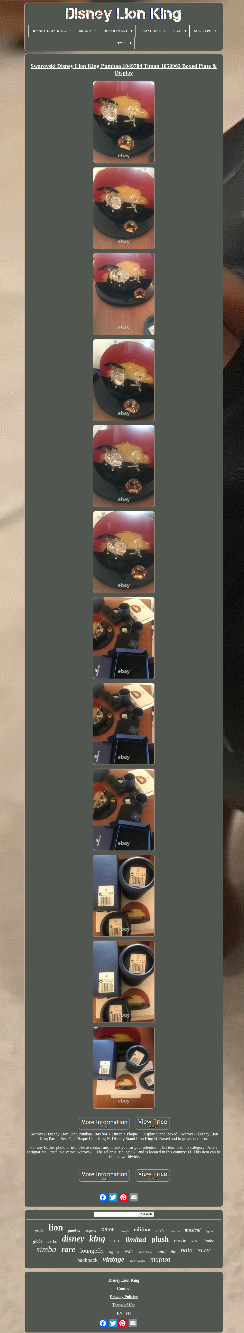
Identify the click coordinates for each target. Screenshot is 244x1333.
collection (174, 1231)
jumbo (208, 1240)
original (90, 1231)
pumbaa (74, 1231)
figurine (114, 1252)
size (194, 1240)
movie (180, 1240)
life (173, 1252)
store (115, 1240)
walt (129, 1251)
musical (193, 1230)
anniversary (145, 1252)
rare (68, 1249)
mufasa (160, 1259)
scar (204, 1249)
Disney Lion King (123, 1280)
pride (39, 1230)
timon (108, 1229)
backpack (87, 1260)
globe (37, 1241)
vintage (113, 1259)
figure (209, 1231)
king (97, 1238)
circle (160, 1230)
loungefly (92, 1250)
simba (46, 1249)
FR (128, 1313)
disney (73, 1238)
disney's (124, 1231)
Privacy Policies (124, 1296)
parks (52, 1242)
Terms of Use (123, 1305)
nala (187, 1250)
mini (161, 1251)
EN (119, 1313)
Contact (124, 1288)
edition (142, 1229)
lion (56, 1228)
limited (135, 1239)
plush (160, 1239)
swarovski (137, 1261)
